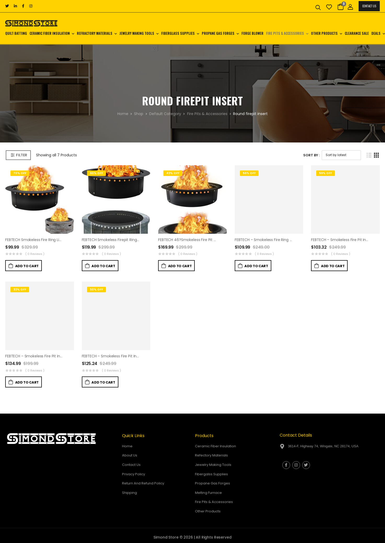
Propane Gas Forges (218, 33)
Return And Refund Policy (143, 483)
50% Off (96, 289)
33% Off (19, 289)
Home (122, 113)
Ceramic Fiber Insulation (50, 33)
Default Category (165, 113)
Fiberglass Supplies (178, 33)
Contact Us (369, 6)
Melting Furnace (208, 492)
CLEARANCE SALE (357, 33)
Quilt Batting (16, 33)
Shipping (129, 492)
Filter (21, 155)
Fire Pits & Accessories (285, 33)
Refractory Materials (94, 33)
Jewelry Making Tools (136, 33)
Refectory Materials (211, 455)
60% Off (96, 173)
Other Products (324, 33)
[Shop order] (341, 155)
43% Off (172, 173)
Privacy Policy (133, 474)
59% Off (325, 173)
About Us (129, 455)
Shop (138, 113)
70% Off (19, 173)
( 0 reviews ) (34, 253)
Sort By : (311, 155)
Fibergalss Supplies (211, 474)
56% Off (249, 173)
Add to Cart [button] (27, 266)
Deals (376, 33)
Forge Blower (252, 33)
